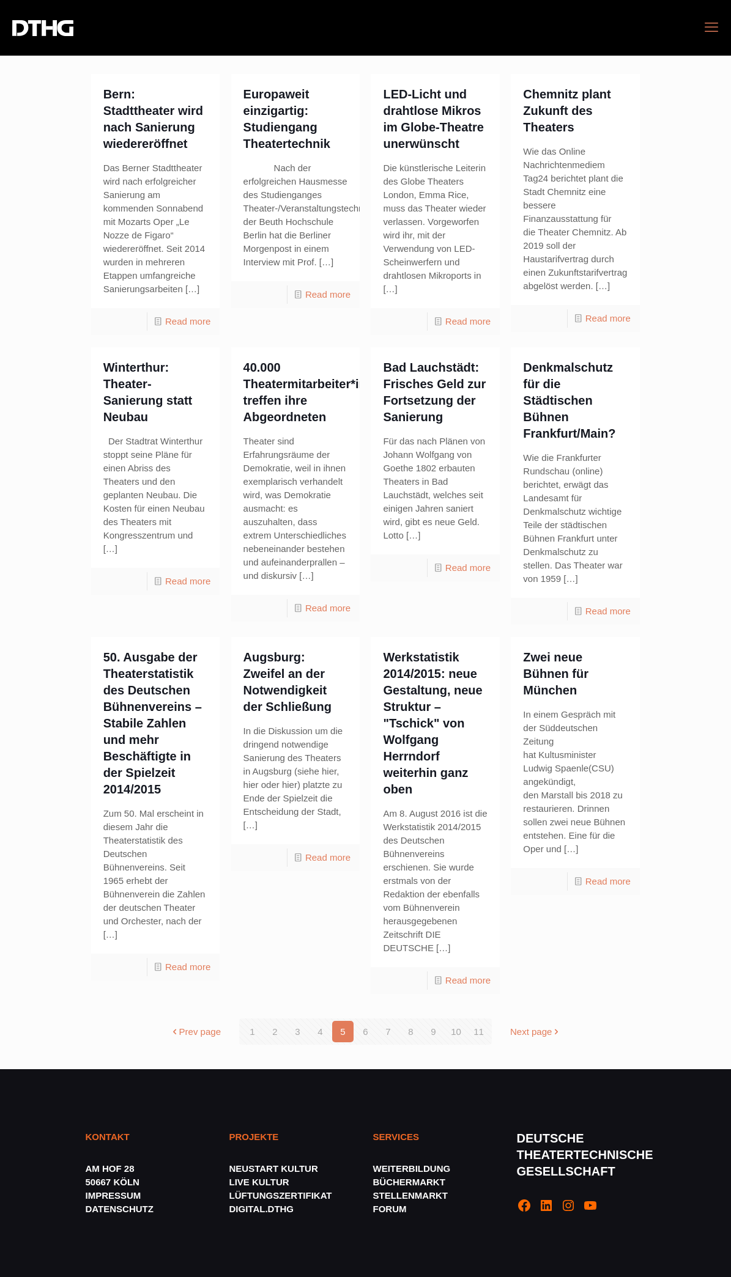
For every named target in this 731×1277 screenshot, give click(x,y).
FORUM (390, 1209)
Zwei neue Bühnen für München (555, 673)
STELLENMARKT (410, 1195)
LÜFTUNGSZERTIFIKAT (280, 1195)
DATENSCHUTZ (121, 1209)
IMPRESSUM (113, 1195)
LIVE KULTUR (259, 1182)
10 (456, 1031)
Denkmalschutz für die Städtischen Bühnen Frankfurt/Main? (569, 400)
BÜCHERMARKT (409, 1182)
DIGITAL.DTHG (261, 1209)
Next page (535, 1031)
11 (478, 1031)
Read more (187, 321)
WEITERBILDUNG (412, 1168)
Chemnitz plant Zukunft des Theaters (566, 110)
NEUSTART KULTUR (273, 1168)
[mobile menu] (711, 27)
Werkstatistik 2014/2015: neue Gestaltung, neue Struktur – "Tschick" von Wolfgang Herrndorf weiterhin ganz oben (432, 723)
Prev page (195, 1031)
